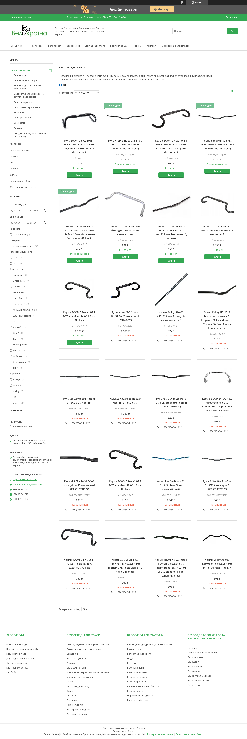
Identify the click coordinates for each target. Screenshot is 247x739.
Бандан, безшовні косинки (202, 652)
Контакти (152, 45)
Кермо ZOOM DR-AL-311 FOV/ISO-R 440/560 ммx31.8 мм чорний (217, 230)
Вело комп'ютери (76, 667)
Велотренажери (23, 117)
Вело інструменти (76, 658)
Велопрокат (54, 45)
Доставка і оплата (95, 45)
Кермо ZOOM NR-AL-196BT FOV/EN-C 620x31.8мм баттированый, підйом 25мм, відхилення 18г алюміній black (171, 567)
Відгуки (13, 174)
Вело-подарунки (23, 102)
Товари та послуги (20, 70)
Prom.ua (141, 728)
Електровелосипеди (17, 667)
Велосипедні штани (198, 680)
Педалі (131, 658)
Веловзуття (194, 685)
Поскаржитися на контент (160, 734)
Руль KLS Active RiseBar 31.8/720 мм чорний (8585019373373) (217, 485)
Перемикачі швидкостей (140, 695)
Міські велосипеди (16, 653)
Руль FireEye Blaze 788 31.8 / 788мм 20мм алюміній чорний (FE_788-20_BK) (125, 144)
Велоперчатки (196, 657)
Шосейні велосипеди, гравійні (22, 649)
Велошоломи (195, 666)
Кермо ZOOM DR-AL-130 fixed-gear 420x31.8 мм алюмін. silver (125, 230)
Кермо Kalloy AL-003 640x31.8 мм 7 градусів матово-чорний (171, 316)
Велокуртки (194, 671)
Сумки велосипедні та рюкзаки (84, 649)
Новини (14, 156)
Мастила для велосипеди (80, 676)
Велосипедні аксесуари (26, 80)
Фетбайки (11, 672)
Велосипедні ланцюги (139, 653)
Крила (70, 690)
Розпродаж (37, 45)
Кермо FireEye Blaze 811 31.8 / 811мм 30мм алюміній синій (171, 485)
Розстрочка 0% (118, 45)
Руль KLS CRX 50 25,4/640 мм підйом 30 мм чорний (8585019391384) (171, 402)
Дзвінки (71, 663)
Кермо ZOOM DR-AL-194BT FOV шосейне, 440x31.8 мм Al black (79, 316)
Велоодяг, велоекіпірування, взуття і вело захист (29, 95)
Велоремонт (73, 45)
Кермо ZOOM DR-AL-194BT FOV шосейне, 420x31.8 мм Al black (125, 485)
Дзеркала (72, 700)
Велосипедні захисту (78, 686)
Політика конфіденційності (189, 734)
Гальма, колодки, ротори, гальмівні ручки (150, 644)
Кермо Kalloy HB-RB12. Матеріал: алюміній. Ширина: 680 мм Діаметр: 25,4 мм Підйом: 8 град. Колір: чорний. (217, 320)
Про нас (14, 168)
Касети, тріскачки (137, 681)
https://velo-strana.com (25, 479)
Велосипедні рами (137, 672)
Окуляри (192, 647)
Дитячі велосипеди (16, 663)
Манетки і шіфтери (137, 700)
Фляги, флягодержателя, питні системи (88, 672)
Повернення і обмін (20, 180)
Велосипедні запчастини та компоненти (29, 87)
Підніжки (71, 695)
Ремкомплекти (75, 704)
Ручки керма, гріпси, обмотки (143, 686)
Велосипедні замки (77, 714)
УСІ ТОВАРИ (16, 45)
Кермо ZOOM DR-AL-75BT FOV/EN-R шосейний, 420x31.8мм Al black (79, 563)
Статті (13, 162)
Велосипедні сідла (137, 676)
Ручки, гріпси (134, 649)
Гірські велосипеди (16, 644)
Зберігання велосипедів (175, 45)
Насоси (70, 681)
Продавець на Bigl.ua (123, 731)
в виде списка (235, 92)
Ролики (18, 128)
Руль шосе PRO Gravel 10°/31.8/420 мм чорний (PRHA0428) (125, 316)
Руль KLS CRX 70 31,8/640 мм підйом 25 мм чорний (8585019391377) (79, 485)
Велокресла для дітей (78, 709)
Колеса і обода (135, 690)
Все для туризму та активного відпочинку (30, 135)
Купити (79, 175)
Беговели (19, 112)
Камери (131, 663)
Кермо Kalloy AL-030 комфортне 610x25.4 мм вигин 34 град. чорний (217, 563)
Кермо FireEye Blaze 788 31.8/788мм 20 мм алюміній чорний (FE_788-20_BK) (217, 144)
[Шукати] (232, 31)
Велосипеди (20, 75)
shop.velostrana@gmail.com (27, 484)
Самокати (19, 122)
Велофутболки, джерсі (200, 675)
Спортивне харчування (27, 107)
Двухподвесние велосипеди (21, 658)
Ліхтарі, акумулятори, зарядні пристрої (88, 644)
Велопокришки (135, 667)
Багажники (73, 653)
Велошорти (194, 661)
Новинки (137, 45)
